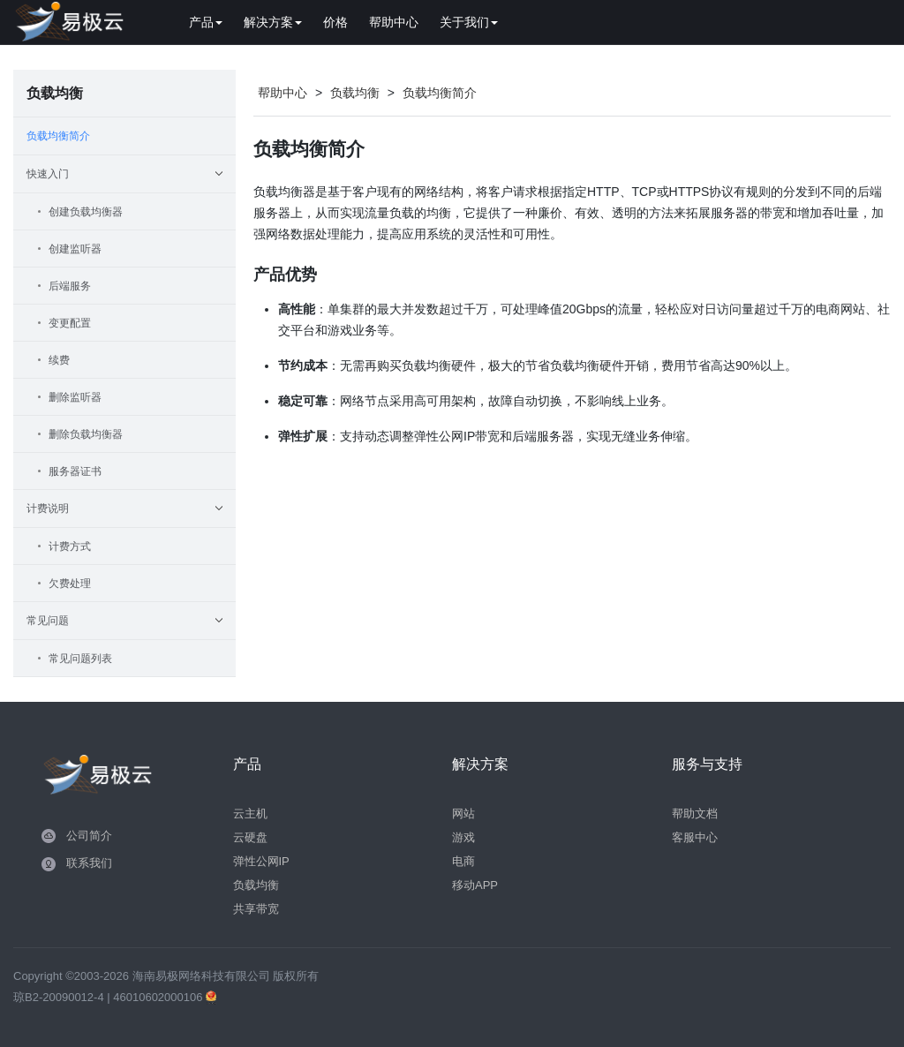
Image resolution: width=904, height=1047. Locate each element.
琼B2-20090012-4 (58, 997)
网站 (463, 813)
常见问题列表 (80, 658)
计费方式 (70, 546)
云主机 (250, 813)
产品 (205, 22)
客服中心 (695, 837)
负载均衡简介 (58, 136)
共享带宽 (256, 908)
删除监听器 (75, 397)
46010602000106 (159, 997)
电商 (463, 861)
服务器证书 (75, 471)
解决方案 (273, 22)
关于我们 (469, 22)
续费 (59, 360)
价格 (335, 22)
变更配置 (70, 323)
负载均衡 (355, 93)
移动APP (475, 885)
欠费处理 (70, 583)
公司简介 (89, 835)
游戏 (463, 837)
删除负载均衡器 (86, 434)
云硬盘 (250, 837)
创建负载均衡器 (86, 212)
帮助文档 (695, 813)
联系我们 (89, 863)
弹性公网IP (261, 861)
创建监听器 (75, 249)
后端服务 (70, 286)
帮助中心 (393, 22)
